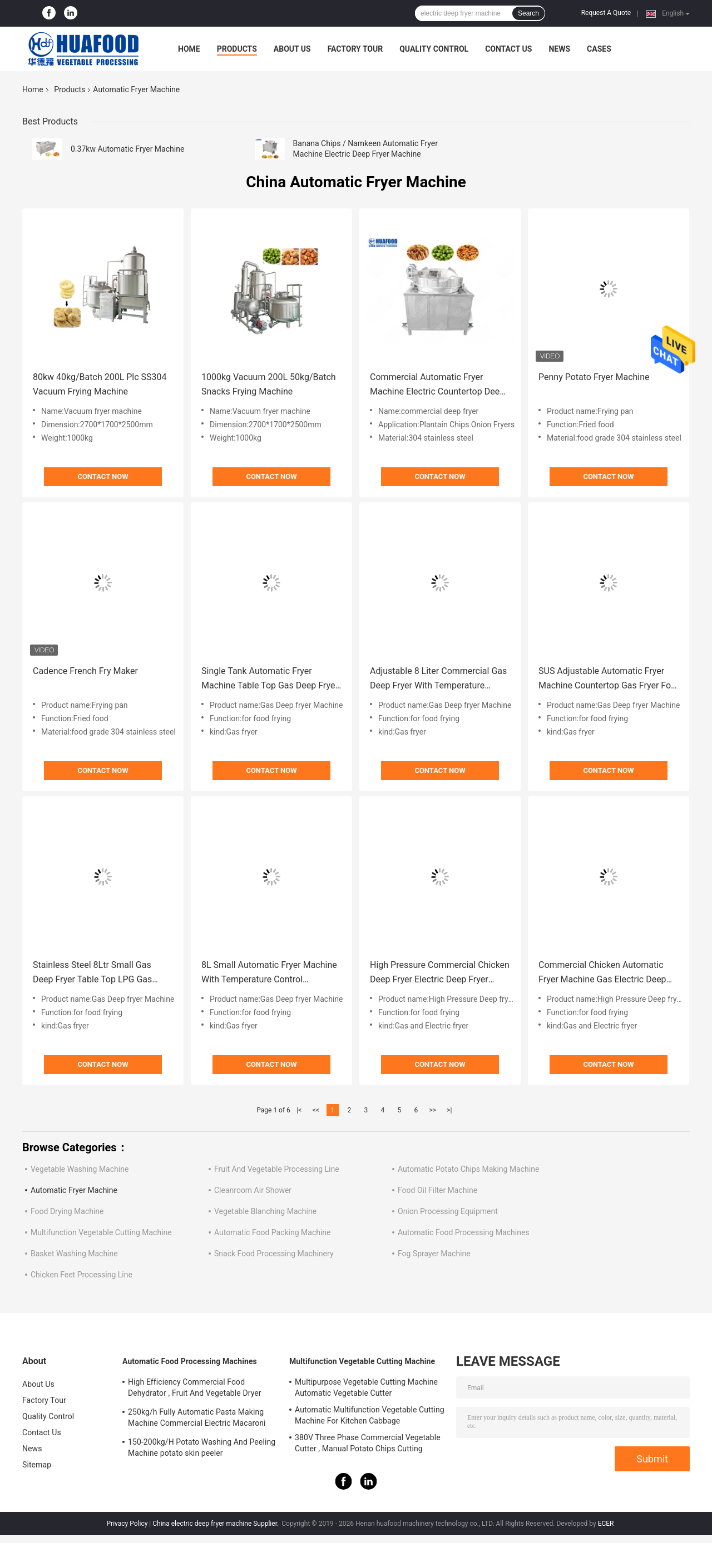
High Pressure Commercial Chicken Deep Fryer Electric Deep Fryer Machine (440, 973)
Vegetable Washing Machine (79, 1169)
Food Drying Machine (67, 1211)
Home (189, 48)
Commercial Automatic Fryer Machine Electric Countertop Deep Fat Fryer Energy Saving (437, 385)
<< (316, 1110)
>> (432, 1110)
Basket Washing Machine (74, 1253)
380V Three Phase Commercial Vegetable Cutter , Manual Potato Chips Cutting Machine (368, 1444)
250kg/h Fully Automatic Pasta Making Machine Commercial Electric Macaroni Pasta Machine (197, 1419)
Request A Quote (606, 13)
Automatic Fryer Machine (74, 1190)
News (559, 48)
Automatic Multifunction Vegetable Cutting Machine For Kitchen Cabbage (369, 1415)
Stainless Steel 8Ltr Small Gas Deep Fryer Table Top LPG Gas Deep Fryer (92, 973)
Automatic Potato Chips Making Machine (468, 1169)
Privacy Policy (127, 1523)
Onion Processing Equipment (448, 1211)
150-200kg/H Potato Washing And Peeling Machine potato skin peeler (201, 1447)
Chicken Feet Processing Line (81, 1274)
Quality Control (433, 48)
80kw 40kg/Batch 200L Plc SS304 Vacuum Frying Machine (100, 384)
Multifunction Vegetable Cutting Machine (101, 1232)
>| (449, 1110)
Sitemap (36, 1464)
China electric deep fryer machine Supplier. (216, 1523)
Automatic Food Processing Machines (464, 1232)
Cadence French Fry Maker (85, 671)
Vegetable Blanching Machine (265, 1211)
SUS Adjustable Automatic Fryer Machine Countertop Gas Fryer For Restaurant (606, 679)
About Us (292, 48)
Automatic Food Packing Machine (272, 1232)
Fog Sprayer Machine (434, 1253)
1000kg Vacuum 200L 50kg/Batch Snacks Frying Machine (268, 384)
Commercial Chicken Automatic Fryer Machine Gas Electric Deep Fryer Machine (602, 973)
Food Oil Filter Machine (437, 1190)
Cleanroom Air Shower (252, 1190)
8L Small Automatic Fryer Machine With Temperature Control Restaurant (269, 973)
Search (528, 13)
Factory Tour (355, 48)
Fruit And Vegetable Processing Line (276, 1169)
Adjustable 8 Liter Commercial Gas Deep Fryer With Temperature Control (438, 679)
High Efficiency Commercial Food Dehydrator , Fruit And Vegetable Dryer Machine (194, 1389)
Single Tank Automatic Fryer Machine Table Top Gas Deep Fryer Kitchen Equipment (269, 679)
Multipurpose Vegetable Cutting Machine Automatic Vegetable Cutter (366, 1387)
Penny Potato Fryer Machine (594, 377)
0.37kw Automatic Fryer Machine (127, 148)
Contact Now (102, 476)
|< (298, 1110)
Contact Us (508, 48)
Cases (599, 48)
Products (237, 48)
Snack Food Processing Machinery (274, 1253)
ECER (606, 1523)
